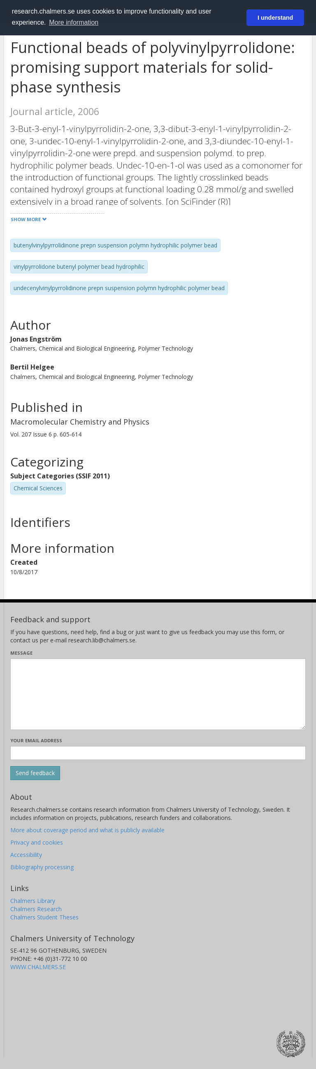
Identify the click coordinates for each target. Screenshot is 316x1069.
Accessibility (26, 855)
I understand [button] (275, 17)
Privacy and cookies (36, 842)
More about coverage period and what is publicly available (87, 830)
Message (21, 653)
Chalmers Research (36, 909)
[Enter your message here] (158, 694)
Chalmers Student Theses (44, 917)
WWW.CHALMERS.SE (38, 967)
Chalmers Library (32, 901)
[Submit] (35, 773)
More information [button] (73, 22)
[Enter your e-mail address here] (158, 753)
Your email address (36, 740)
